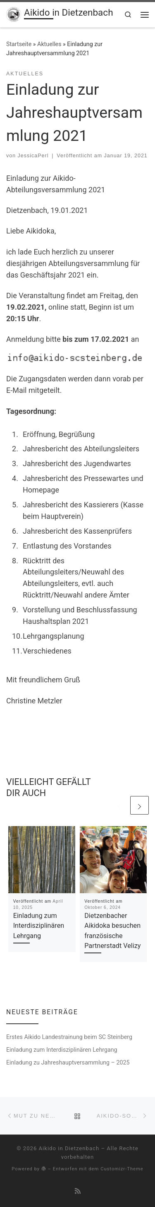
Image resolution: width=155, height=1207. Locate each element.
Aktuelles (49, 44)
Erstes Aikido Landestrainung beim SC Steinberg (69, 1037)
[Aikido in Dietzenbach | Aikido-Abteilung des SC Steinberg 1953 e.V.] (13, 13)
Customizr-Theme (121, 1169)
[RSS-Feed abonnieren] (78, 1191)
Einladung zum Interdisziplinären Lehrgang (38, 926)
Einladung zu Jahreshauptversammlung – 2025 (68, 1062)
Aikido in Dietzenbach (69, 1148)
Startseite (18, 44)
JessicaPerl (33, 156)
